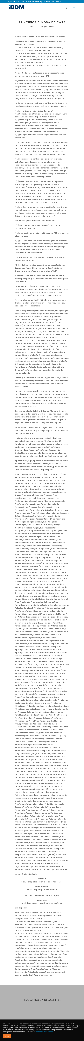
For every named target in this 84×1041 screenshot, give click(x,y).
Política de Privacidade (44, 1032)
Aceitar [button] (7, 1036)
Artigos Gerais (47, 26)
